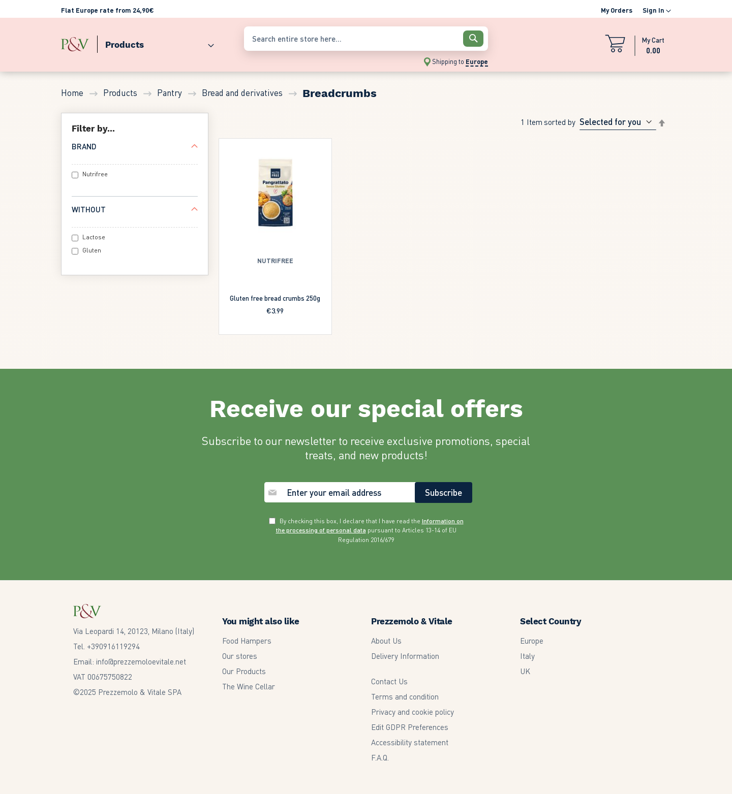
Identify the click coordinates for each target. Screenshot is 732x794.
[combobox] (366, 38)
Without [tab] (89, 209)
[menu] (147, 42)
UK (525, 671)
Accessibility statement (409, 742)
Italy (527, 656)
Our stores (239, 656)
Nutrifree (95, 174)
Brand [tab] (84, 146)
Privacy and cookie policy (412, 712)
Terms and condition (405, 696)
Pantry (170, 92)
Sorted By (559, 121)
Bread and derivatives (243, 92)
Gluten (91, 250)
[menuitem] (155, 42)
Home (73, 92)
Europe (531, 641)
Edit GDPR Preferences (409, 727)
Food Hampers (246, 641)
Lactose (93, 237)
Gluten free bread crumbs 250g (275, 298)
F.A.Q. (380, 757)
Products (121, 92)
